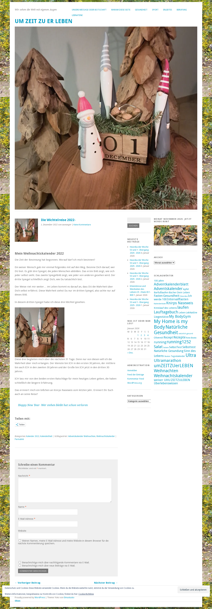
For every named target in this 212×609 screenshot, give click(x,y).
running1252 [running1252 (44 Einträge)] (179, 341)
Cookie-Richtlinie (86, 594)
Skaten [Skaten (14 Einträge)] (167, 356)
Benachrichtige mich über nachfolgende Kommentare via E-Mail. (55, 562)
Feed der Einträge (135, 374)
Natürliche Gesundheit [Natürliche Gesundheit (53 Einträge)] (170, 329)
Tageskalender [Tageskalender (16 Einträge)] (178, 356)
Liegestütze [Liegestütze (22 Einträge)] (161, 316)
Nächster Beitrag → (106, 582)
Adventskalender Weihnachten (81, 436)
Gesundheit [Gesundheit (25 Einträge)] (171, 295)
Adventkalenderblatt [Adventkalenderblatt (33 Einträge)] (171, 284)
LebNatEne (77, 15)
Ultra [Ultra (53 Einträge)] (191, 355)
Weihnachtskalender (105, 436)
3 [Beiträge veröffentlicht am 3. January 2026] (144, 335)
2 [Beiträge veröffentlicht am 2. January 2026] (141, 335)
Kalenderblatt (46, 436)
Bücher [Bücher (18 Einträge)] (173, 292)
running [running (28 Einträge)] (160, 342)
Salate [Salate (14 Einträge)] (166, 347)
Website (22, 530)
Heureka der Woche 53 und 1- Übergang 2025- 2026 (139, 250)
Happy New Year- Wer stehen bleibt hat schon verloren (53, 405)
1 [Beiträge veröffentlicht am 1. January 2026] (137, 335)
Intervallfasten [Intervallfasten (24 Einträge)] (177, 299)
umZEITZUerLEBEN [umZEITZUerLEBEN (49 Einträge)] (173, 365)
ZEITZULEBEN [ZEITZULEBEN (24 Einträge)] (180, 380)
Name (22, 507)
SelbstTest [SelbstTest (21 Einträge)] (175, 347)
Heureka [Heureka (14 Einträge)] (183, 296)
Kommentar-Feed (135, 378)
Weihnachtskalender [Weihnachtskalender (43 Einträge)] (173, 375)
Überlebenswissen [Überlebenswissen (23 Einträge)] (166, 383)
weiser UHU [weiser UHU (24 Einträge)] (162, 380)
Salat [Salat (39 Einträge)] (158, 346)
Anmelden (132, 370)
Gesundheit (141, 9)
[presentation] (40, 552)
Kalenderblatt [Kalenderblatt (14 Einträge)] (160, 303)
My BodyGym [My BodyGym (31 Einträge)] (180, 316)
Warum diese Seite (120, 9)
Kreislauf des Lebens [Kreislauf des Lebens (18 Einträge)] (165, 307)
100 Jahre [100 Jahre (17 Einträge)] (159, 280)
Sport (155, 9)
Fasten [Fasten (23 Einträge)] (158, 295)
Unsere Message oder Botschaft (89, 9)
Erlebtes (167, 9)
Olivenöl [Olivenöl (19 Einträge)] (158, 337)
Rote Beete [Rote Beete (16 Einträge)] (191, 337)
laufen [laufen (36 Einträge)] (183, 307)
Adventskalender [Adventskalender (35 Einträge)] (168, 288)
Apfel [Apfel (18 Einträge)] (186, 289)
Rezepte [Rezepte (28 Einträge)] (179, 337)
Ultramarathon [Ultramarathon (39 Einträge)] (167, 360)
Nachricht (24, 475)
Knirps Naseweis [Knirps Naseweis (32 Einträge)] (179, 303)
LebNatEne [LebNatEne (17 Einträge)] (191, 312)
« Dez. (130, 352)
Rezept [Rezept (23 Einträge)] (168, 337)
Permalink (19, 439)
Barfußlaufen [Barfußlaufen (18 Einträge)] (161, 292)
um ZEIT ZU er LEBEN (43, 21)
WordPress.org (134, 383)
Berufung (182, 9)
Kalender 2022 (32, 436)
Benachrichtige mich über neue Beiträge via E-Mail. (48, 565)
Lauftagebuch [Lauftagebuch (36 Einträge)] (166, 312)
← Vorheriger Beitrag (27, 582)
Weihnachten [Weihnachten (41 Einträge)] (166, 370)
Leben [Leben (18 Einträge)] (182, 312)
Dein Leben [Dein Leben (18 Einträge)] (183, 292)
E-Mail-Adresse (26, 518)
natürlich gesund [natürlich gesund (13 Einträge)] (186, 333)
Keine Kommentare (82, 225)
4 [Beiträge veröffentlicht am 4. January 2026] (147, 335)
